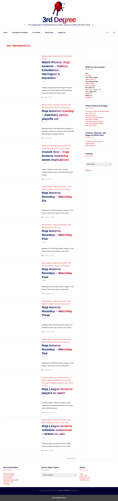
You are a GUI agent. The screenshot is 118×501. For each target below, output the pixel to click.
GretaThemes (75, 490)
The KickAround (8, 476)
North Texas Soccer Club (93, 89)
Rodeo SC (88, 93)
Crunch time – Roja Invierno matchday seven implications (55, 155)
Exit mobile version (59, 498)
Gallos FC (57, 107)
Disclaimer (6, 484)
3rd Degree (59, 20)
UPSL (45, 385)
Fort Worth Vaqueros (49, 383)
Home (5, 32)
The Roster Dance (91, 115)
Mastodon (88, 170)
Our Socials (36, 32)
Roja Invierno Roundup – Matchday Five (57, 234)
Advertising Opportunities (11, 480)
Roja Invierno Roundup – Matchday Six (57, 196)
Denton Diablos (47, 56)
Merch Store (49, 32)
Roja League (65, 107)
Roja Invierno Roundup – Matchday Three (57, 311)
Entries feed (83, 476)
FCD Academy (66, 380)
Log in (81, 474)
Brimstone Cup (8, 482)
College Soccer (47, 377)
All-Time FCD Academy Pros (94, 117)
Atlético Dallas (89, 83)
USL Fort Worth (90, 85)
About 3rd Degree (9, 474)
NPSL (66, 383)
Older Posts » (72, 458)
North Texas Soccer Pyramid (94, 121)
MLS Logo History (90, 125)
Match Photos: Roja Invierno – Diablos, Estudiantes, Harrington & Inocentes (56, 70)
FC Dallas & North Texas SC (94, 141)
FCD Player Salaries (91, 119)
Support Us (62, 32)
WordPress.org (84, 480)
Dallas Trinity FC (90, 79)
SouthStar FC (89, 97)
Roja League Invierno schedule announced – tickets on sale (57, 430)
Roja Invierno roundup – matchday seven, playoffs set (58, 114)
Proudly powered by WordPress (48, 490)
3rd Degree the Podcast (20, 32)
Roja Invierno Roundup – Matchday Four (57, 273)
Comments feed (84, 478)
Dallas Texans (58, 377)
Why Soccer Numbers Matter (94, 123)
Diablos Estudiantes (60, 56)
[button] (65, 83)
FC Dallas (88, 75)
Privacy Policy (7, 478)
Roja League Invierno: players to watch (57, 391)
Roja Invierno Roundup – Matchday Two (57, 349)
